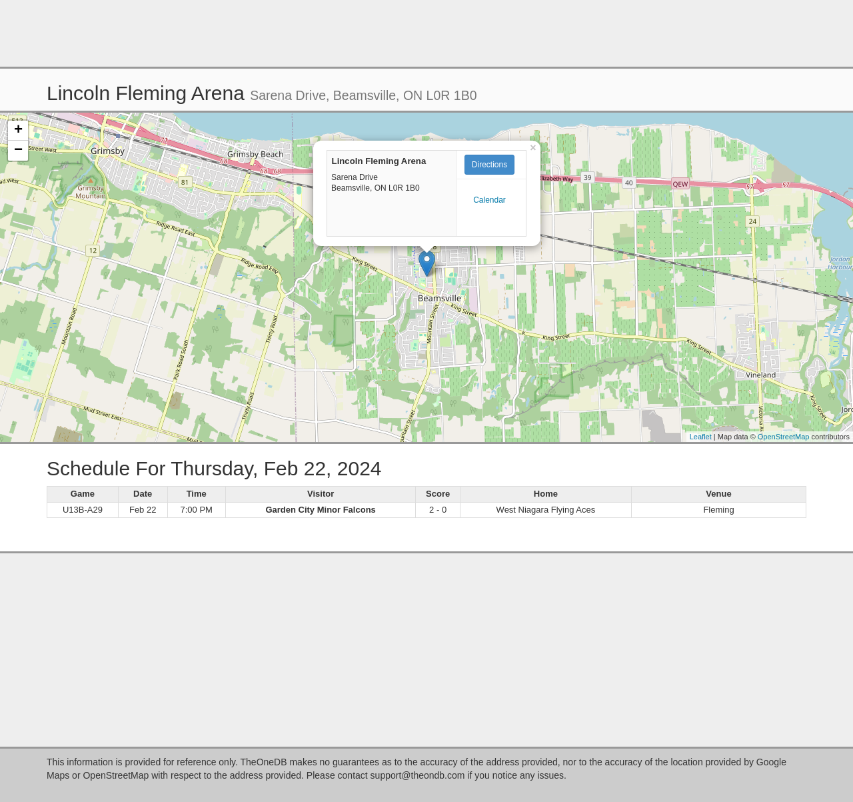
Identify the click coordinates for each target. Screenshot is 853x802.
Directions (489, 164)
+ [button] (18, 131)
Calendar (489, 200)
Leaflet (701, 437)
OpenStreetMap (784, 437)
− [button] (18, 151)
